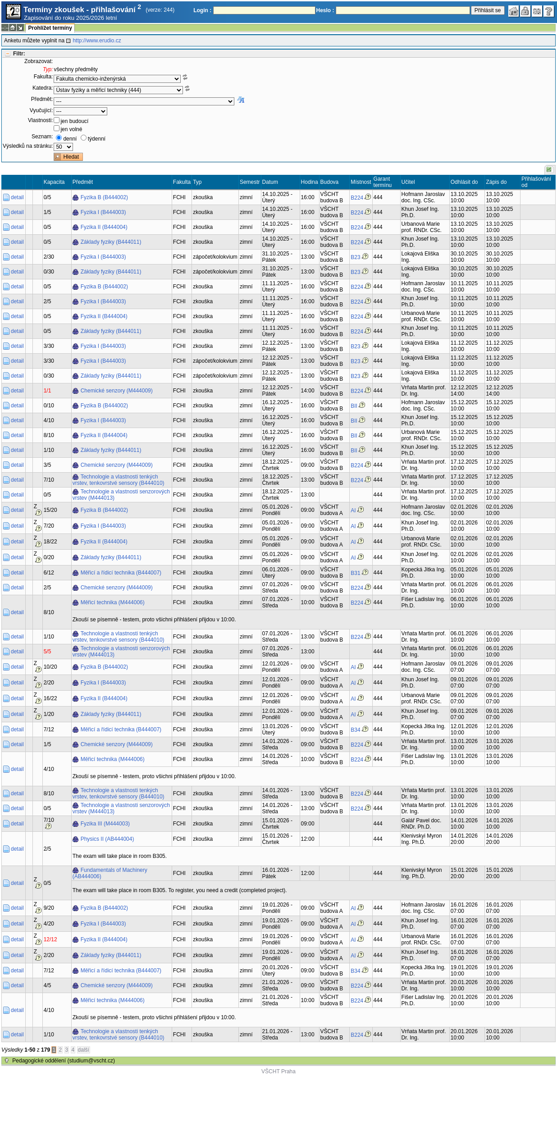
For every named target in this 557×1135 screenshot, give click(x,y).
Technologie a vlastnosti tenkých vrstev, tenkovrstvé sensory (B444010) (118, 480)
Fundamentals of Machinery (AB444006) (110, 873)
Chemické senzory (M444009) (117, 390)
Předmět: (42, 99)
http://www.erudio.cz (97, 40)
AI (353, 510)
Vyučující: (41, 110)
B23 (355, 257)
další (83, 1050)
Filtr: (19, 53)
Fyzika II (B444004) (104, 227)
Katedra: (42, 88)
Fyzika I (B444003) (103, 212)
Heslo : (325, 10)
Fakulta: (43, 76)
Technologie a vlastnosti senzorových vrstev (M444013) (121, 494)
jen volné (71, 129)
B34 (355, 730)
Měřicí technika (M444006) (113, 602)
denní (70, 139)
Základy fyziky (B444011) (111, 242)
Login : (202, 10)
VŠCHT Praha (278, 1071)
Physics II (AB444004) (107, 839)
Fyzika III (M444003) (105, 823)
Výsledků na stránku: (28, 146)
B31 (355, 573)
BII (354, 406)
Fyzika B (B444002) (104, 197)
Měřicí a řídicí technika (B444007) (121, 573)
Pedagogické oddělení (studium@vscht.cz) (63, 1061)
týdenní (96, 139)
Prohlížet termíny (50, 28)
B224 (357, 198)
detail (17, 197)
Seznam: (42, 136)
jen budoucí (74, 121)
